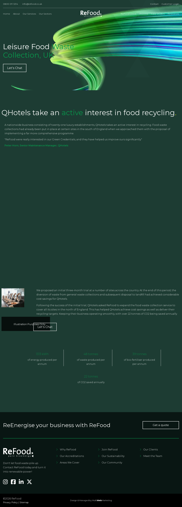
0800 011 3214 (10, 4)
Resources (173, 13)
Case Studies (158, 13)
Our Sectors (45, 13)
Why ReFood (68, 449)
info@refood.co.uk (32, 4)
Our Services (29, 13)
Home (6, 13)
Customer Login (170, 4)
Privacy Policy (10, 502)
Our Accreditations (72, 456)
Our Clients (150, 449)
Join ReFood (110, 449)
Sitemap (24, 502)
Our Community (112, 462)
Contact (154, 4)
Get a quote (161, 425)
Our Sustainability (113, 456)
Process (143, 13)
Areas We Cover (69, 462)
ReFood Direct (128, 13)
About (16, 13)
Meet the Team (152, 456)
